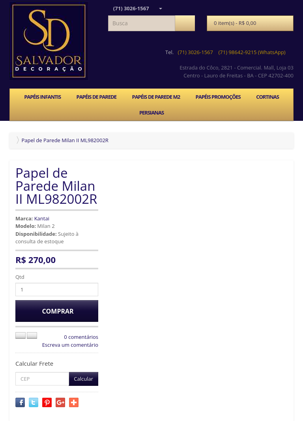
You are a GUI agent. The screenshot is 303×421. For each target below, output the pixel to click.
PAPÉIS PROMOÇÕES (218, 96)
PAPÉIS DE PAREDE (96, 96)
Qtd (19, 276)
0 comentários (81, 336)
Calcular (83, 378)
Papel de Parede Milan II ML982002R (64, 140)
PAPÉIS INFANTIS (42, 96)
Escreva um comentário (70, 344)
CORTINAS (267, 96)
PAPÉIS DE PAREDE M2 (156, 96)
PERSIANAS (151, 112)
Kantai (41, 218)
